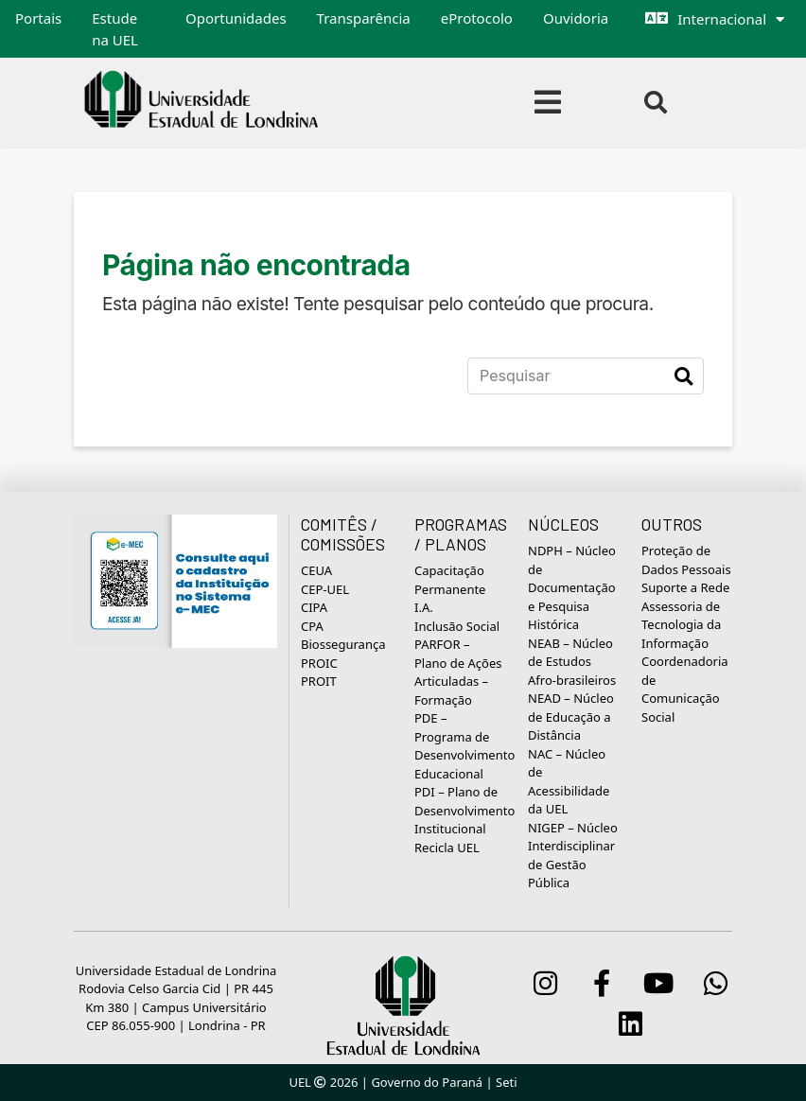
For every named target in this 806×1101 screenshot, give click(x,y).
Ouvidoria (575, 18)
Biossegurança (343, 644)
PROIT (319, 681)
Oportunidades (236, 18)
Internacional (721, 18)
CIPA (314, 607)
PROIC (319, 663)
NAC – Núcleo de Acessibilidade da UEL (568, 781)
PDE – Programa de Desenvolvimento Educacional (464, 745)
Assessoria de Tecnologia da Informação (681, 625)
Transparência (364, 18)
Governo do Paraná (426, 1082)
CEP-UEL (325, 589)
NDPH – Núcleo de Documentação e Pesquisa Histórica (572, 587)
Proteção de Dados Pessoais (686, 560)
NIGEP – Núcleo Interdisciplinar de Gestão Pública (573, 855)
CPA (312, 626)
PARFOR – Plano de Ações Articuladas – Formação (457, 672)
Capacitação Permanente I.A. (449, 589)
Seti (506, 1082)
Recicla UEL (447, 847)
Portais (38, 18)
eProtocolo (477, 18)
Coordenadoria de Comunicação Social (684, 689)
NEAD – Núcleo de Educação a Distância (571, 716)
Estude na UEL (115, 29)
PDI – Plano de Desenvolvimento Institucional (464, 810)
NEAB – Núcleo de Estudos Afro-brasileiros (572, 662)
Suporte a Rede (685, 587)
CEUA (316, 570)
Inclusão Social (456, 626)
